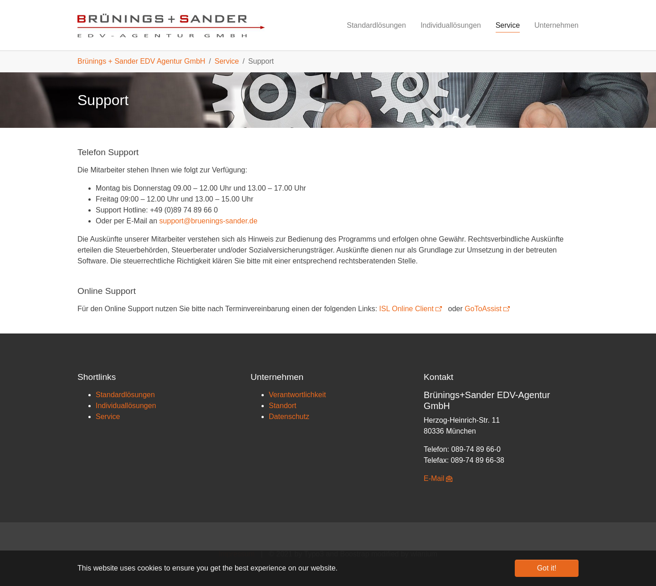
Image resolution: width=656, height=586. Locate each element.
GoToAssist (483, 309)
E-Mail (434, 478)
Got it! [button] (547, 568)
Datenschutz (289, 416)
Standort (282, 405)
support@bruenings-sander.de (208, 221)
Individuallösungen (126, 405)
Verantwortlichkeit (297, 395)
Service (108, 416)
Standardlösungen (125, 395)
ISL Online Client (406, 309)
